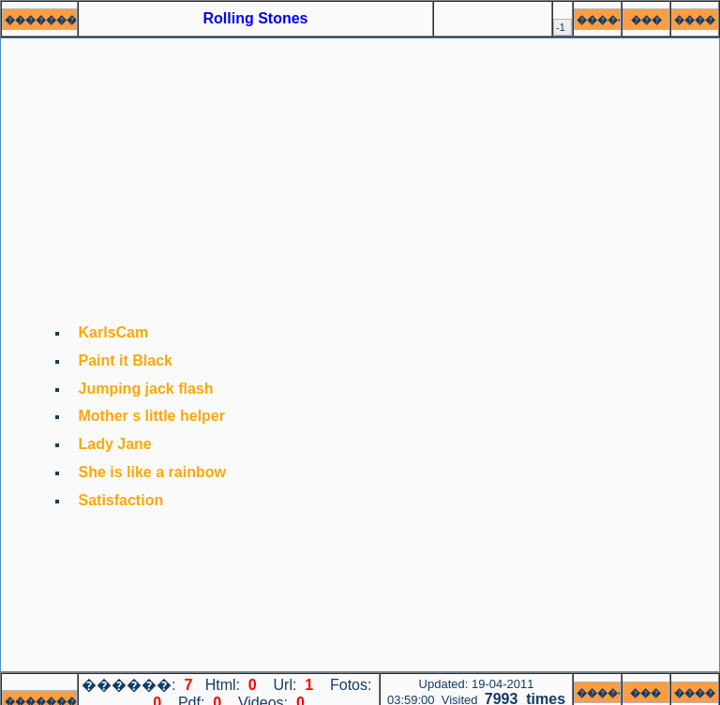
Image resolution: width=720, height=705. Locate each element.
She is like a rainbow (152, 472)
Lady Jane (115, 444)
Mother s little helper (152, 416)
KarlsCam (114, 332)
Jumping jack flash (146, 389)
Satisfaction (121, 500)
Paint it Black (125, 360)
